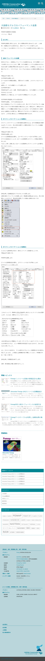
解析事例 (4, 501)
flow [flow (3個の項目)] (40, 516)
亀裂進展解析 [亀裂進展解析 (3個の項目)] (21, 528)
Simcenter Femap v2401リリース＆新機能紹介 (13, 483)
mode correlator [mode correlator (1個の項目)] (36, 520)
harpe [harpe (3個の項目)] (23, 520)
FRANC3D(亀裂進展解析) (22, 559)
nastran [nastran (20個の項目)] (15, 524)
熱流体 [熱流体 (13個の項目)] (6, 532)
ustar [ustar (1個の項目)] (38, 524)
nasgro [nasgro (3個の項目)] (5, 524)
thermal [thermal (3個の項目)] (32, 524)
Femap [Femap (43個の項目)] (17, 515)
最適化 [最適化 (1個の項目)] (38, 528)
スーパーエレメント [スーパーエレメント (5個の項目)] (9, 528)
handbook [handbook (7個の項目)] (15, 520)
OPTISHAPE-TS (20, 569)
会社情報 (5, 627)
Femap (23, 28)
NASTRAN (19, 557)
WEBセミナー (5, 498)
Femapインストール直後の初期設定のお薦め (26, 379)
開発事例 (4, 503)
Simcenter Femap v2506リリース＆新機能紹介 (13, 476)
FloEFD (24, 563)
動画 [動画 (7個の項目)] (28, 528)
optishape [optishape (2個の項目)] (24, 524)
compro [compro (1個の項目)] (9, 516)
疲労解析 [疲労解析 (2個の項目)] (12, 532)
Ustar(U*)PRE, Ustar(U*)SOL (23, 571)
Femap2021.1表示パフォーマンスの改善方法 (26, 404)
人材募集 (5, 630)
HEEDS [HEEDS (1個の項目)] (28, 520)
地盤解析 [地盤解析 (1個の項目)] (33, 528)
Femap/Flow (19, 563)
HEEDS (26, 569)
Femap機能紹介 (15, 18)
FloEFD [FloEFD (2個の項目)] (34, 516)
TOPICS (8, 18)
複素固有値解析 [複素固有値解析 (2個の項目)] (20, 532)
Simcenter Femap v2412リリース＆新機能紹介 (26, 391)
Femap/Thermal (20, 565)
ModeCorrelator (27, 573)
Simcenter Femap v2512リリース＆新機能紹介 (13, 474)
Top (3, 18)
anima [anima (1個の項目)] (4, 516)
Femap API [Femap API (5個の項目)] (27, 516)
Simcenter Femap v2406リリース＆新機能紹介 (13, 481)
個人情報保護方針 (7, 632)
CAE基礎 (4, 493)
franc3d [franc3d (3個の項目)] (6, 520)
